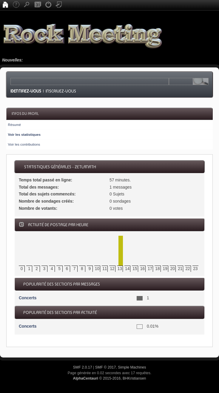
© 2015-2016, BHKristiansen (109, 378)
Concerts (28, 298)
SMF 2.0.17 (82, 367)
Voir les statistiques (24, 134)
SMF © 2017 (105, 367)
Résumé (14, 125)
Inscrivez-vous (61, 91)
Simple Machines (132, 367)
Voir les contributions (24, 144)
